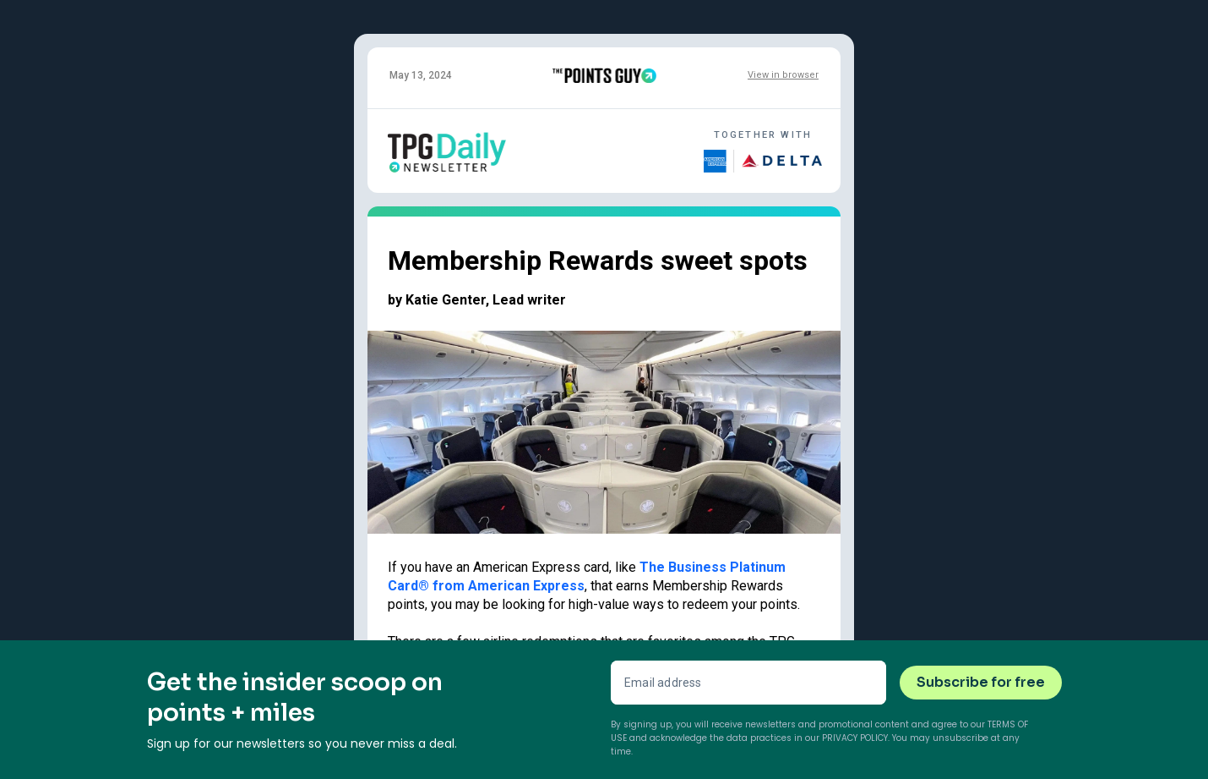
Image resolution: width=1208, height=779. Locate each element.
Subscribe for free (981, 682)
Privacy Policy (855, 738)
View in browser (783, 74)
